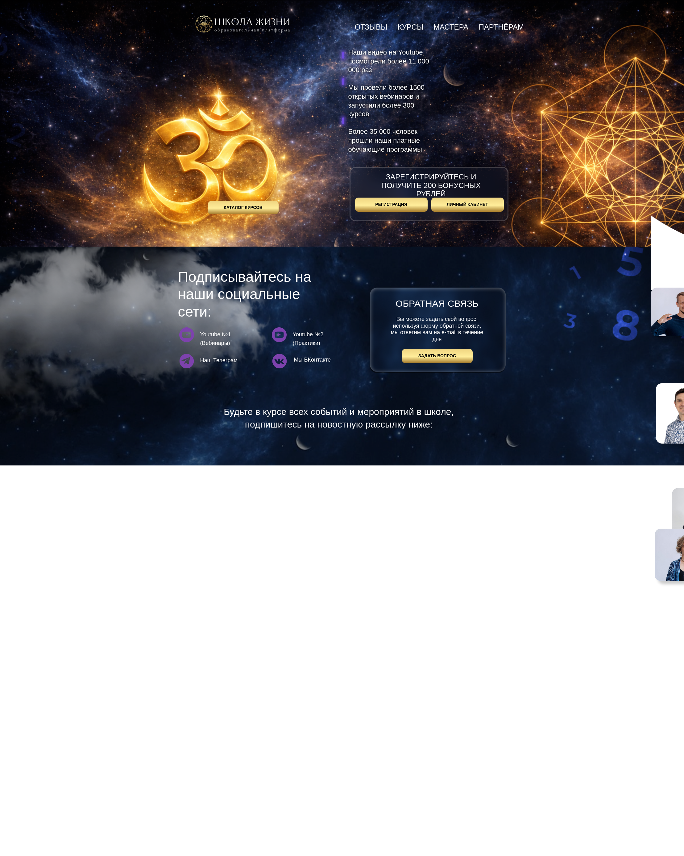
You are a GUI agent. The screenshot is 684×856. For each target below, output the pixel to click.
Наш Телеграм (219, 360)
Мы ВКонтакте (312, 360)
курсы (411, 27)
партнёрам (501, 27)
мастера (450, 27)
